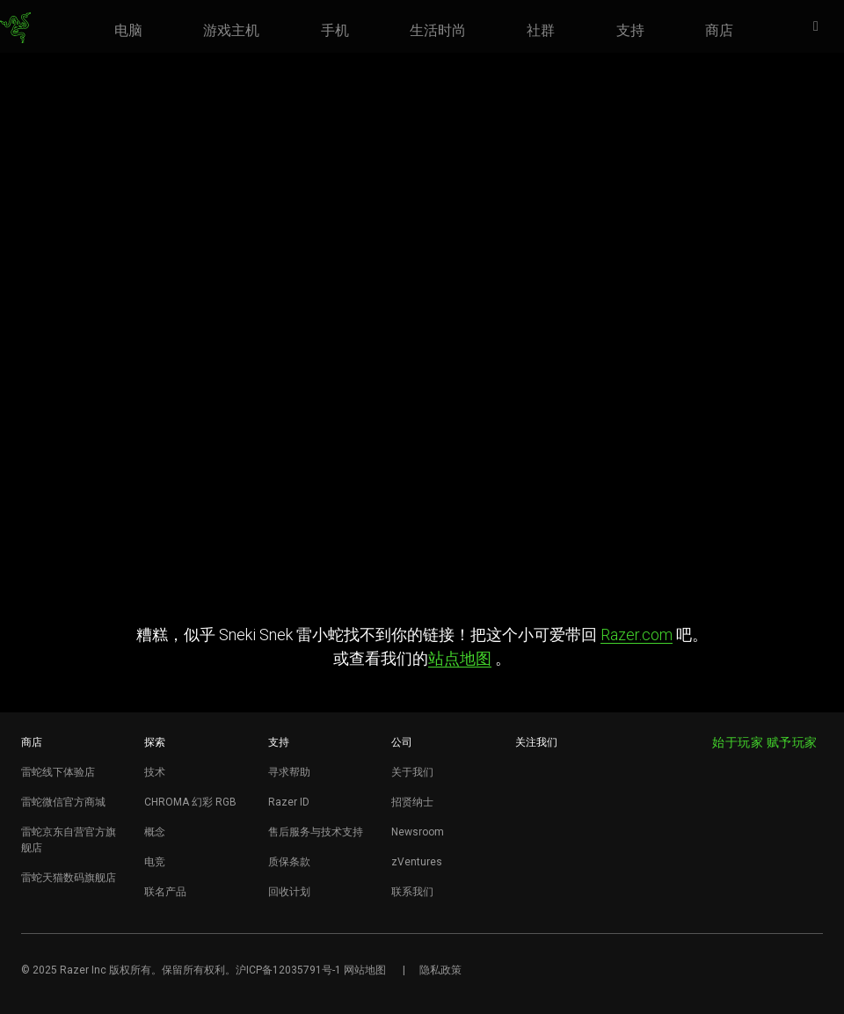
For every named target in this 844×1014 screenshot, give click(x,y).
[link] (15, 28)
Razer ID (288, 802)
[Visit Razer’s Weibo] (527, 773)
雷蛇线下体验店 (58, 772)
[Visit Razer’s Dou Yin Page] (527, 831)
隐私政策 (440, 970)
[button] (821, 27)
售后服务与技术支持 (315, 832)
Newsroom (417, 832)
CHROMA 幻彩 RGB (190, 802)
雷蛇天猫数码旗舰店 (68, 878)
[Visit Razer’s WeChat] (527, 802)
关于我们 (412, 772)
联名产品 (165, 892)
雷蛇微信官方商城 (63, 802)
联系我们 (412, 892)
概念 (154, 832)
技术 (154, 772)
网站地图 (365, 970)
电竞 (154, 862)
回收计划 (289, 892)
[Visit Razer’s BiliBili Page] (527, 860)
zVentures (416, 862)
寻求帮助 (289, 772)
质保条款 (289, 862)
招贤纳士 (412, 802)
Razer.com (636, 634)
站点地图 (459, 658)
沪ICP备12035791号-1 (288, 970)
